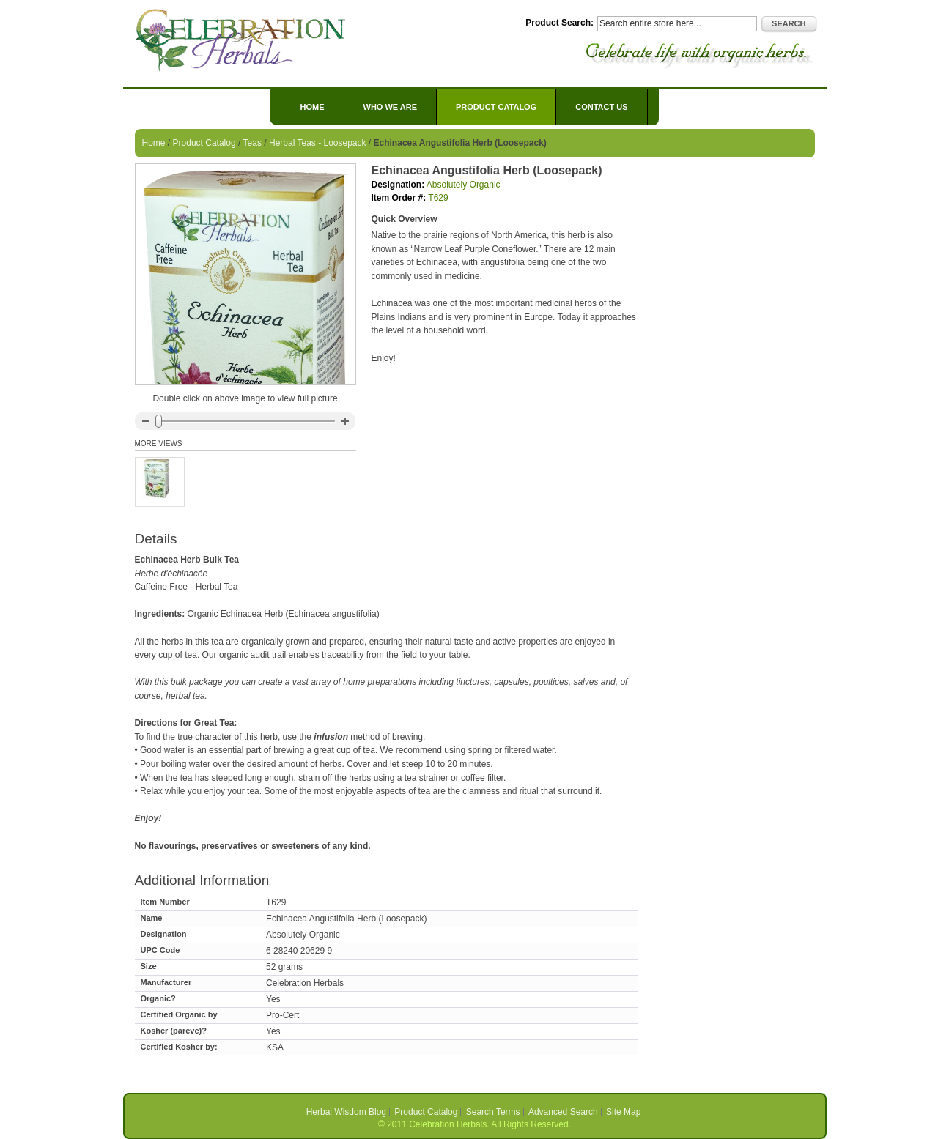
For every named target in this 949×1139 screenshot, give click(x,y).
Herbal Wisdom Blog (346, 1112)
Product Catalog (204, 143)
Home (312, 107)
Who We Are (390, 107)
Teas (252, 143)
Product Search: (559, 23)
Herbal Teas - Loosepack (317, 143)
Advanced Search (563, 1112)
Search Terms (493, 1112)
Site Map (623, 1112)
